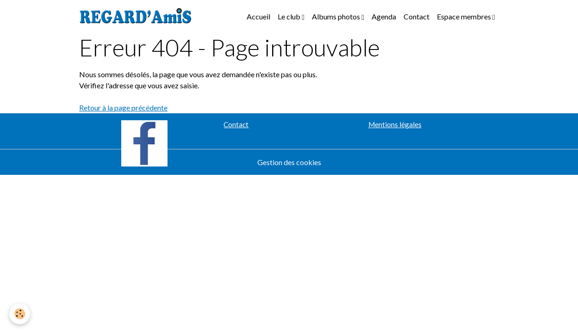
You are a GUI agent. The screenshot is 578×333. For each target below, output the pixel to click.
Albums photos (336, 16)
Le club (290, 16)
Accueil (258, 16)
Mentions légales (395, 124)
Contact (416, 16)
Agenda (384, 16)
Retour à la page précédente (123, 107)
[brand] (137, 16)
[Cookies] (19, 313)
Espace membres (464, 16)
